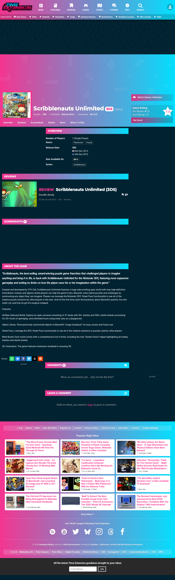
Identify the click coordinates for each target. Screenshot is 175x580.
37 (125, 194)
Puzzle (89, 142)
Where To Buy (77, 122)
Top (20, 428)
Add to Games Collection (147, 97)
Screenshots (37, 122)
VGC (124, 552)
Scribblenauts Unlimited (73, 108)
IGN (103, 552)
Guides (51, 122)
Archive (135, 428)
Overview (8, 122)
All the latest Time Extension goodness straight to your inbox (87, 563)
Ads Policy (123, 428)
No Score (137, 120)
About (29, 428)
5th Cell (93, 114)
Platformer (78, 142)
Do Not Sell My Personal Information (127, 544)
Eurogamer (113, 552)
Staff (37, 428)
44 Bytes (94, 544)
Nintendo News (90, 552)
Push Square (42, 552)
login (90, 404)
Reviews (22, 122)
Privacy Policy (92, 428)
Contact (78, 428)
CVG (154, 552)
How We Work (50, 428)
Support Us (65, 428)
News (63, 122)
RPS (161, 552)
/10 (147, 111)
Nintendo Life (26, 552)
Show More (87, 514)
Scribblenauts (79, 165)
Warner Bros (68, 114)
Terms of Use (108, 428)
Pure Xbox (57, 552)
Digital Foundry (72, 552)
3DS (44, 114)
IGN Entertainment (72, 544)
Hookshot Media (46, 544)
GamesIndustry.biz (139, 552)
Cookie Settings (150, 428)
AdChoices (104, 544)
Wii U (76, 159)
